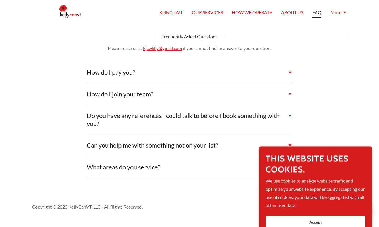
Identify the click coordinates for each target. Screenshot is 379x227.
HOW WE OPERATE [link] (252, 12)
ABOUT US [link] (292, 12)
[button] (339, 13)
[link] (69, 11)
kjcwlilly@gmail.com (162, 48)
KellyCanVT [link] (171, 12)
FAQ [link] (316, 12)
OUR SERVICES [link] (207, 12)
